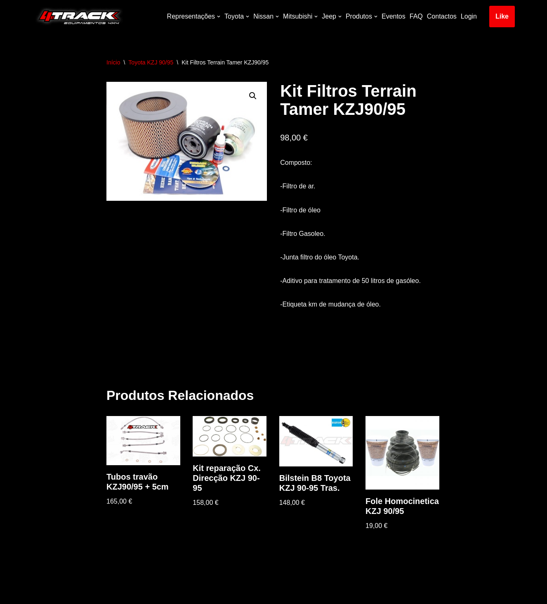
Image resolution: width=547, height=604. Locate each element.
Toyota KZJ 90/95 (150, 62)
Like (502, 16)
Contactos (442, 16)
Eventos (394, 16)
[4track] (77, 16)
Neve (39, 593)
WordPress (105, 593)
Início (113, 62)
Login (469, 16)
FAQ (416, 16)
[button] (252, 95)
